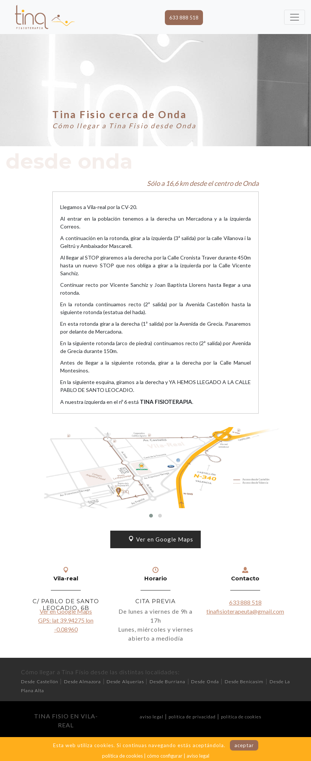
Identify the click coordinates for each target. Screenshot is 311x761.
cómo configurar (164, 756)
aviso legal (151, 716)
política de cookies (241, 716)
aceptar (244, 745)
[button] (151, 515)
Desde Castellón (39, 681)
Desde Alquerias (125, 681)
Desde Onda (205, 681)
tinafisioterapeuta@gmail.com (245, 611)
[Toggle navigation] (294, 17)
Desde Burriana (168, 681)
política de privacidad (192, 716)
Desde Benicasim (244, 681)
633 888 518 (183, 18)
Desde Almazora (82, 681)
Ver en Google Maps (160, 539)
